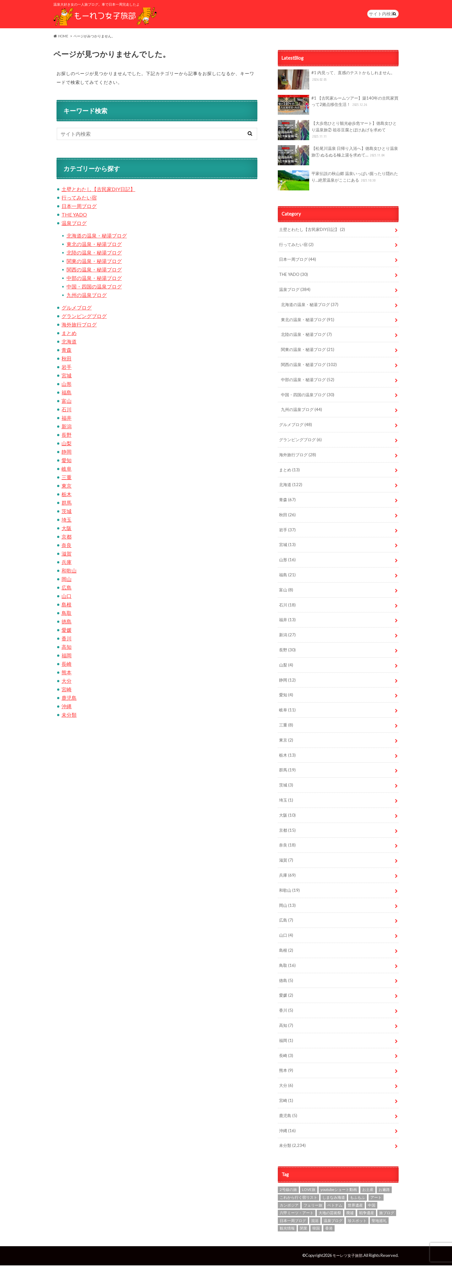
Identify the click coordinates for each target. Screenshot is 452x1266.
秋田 (67, 359)
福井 (67, 419)
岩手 (67, 368)
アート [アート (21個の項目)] (376, 1198)
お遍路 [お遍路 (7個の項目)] (384, 1190)
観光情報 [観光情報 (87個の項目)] (287, 1229)
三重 (67, 478)
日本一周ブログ (79, 207)
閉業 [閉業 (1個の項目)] (303, 1229)
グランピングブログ (84, 317)
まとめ (69, 334)
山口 (67, 597)
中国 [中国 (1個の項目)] (371, 1205)
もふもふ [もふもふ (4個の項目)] (357, 1198)
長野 (67, 436)
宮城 (67, 376)
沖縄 (67, 707)
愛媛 (67, 631)
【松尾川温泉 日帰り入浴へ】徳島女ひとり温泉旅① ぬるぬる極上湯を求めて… (338, 156)
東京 (67, 487)
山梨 (67, 444)
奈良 (67, 546)
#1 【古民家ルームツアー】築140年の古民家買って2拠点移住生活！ (338, 106)
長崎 (67, 665)
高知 (67, 648)
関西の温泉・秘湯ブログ (94, 270)
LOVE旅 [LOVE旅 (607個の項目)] (308, 1190)
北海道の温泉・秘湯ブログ (97, 236)
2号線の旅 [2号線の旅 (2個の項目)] (288, 1190)
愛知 (67, 461)
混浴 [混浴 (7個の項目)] (315, 1221)
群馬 (67, 504)
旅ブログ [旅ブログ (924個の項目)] (386, 1213)
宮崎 (67, 690)
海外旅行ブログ (79, 325)
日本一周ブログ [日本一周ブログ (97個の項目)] (293, 1221)
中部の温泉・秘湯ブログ (94, 279)
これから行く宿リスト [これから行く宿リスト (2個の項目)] (298, 1198)
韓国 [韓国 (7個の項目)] (316, 1229)
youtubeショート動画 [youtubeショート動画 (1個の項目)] (338, 1190)
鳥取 (67, 614)
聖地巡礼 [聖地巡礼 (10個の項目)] (379, 1221)
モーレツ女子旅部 (346, 1256)
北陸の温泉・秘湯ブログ (94, 253)
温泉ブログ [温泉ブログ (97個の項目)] (333, 1221)
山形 (67, 385)
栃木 (67, 495)
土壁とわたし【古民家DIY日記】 (98, 190)
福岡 (67, 656)
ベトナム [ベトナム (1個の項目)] (334, 1205)
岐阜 (67, 470)
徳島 (67, 622)
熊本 (67, 673)
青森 (67, 351)
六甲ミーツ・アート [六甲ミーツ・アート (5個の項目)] (297, 1213)
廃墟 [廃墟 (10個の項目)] (350, 1213)
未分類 (69, 716)
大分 (67, 682)
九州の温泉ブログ (87, 296)
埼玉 (67, 520)
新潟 (67, 427)
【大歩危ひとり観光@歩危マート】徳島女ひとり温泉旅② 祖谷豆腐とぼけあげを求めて (337, 131)
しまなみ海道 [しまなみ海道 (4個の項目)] (333, 1198)
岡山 (67, 580)
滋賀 (67, 554)
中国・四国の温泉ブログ (94, 287)
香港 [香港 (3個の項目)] (329, 1229)
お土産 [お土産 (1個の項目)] (368, 1190)
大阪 (67, 529)
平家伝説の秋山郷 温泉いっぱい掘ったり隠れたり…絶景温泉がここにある (338, 181)
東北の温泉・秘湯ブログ (94, 245)
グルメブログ (77, 308)
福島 (67, 393)
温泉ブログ (74, 224)
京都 (67, 537)
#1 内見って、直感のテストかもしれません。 (336, 80)
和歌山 (69, 571)
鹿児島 (69, 699)
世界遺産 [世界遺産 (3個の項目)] (355, 1205)
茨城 (67, 512)
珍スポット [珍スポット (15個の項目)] (357, 1221)
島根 (67, 605)
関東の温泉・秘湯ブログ (94, 262)
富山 (67, 402)
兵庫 (67, 563)
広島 (67, 588)
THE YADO (74, 215)
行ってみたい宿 (79, 198)
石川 (67, 410)
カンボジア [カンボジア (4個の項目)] (289, 1205)
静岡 (67, 453)
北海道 (69, 342)
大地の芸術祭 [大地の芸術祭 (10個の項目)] (330, 1213)
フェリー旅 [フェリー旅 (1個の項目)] (313, 1205)
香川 (67, 639)
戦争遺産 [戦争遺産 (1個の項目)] (366, 1213)
